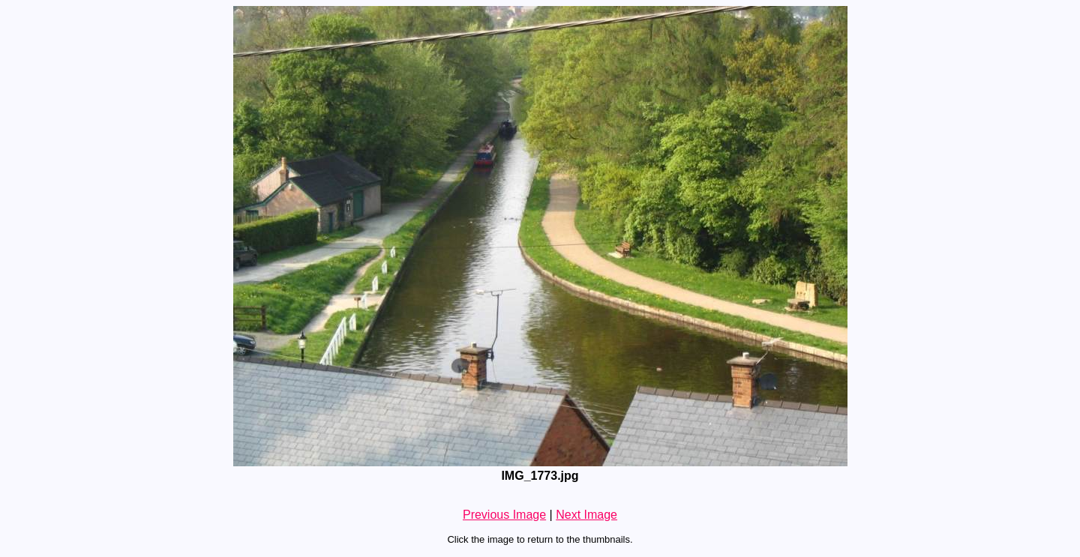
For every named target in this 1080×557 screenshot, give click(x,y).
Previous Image (504, 514)
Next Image (586, 514)
